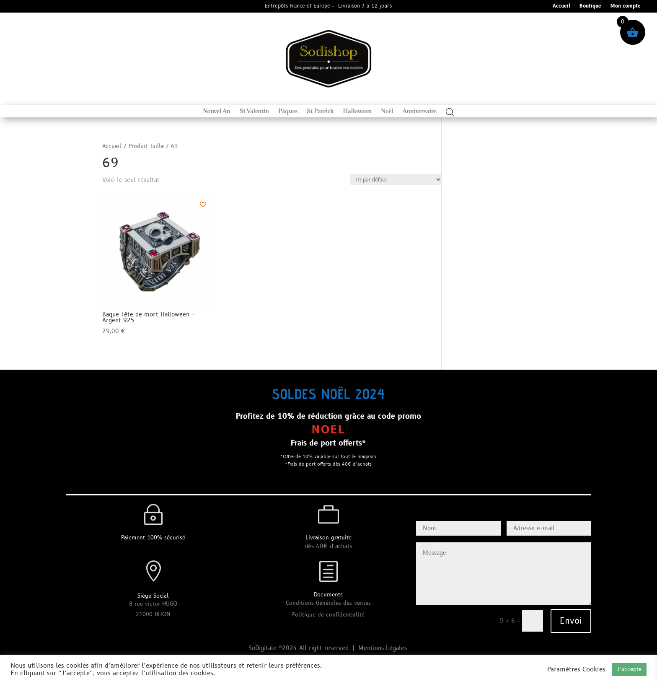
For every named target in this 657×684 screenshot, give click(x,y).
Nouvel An (216, 111)
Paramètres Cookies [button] (576, 670)
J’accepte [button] (629, 669)
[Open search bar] (450, 112)
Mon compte (625, 6)
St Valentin (254, 111)
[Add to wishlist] (203, 204)
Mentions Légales (383, 648)
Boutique (590, 6)
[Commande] (396, 179)
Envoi (571, 621)
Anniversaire (420, 111)
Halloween (357, 111)
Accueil (561, 6)
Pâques (287, 111)
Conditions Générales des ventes (328, 603)
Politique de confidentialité (328, 615)
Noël (387, 111)
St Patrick (320, 111)
